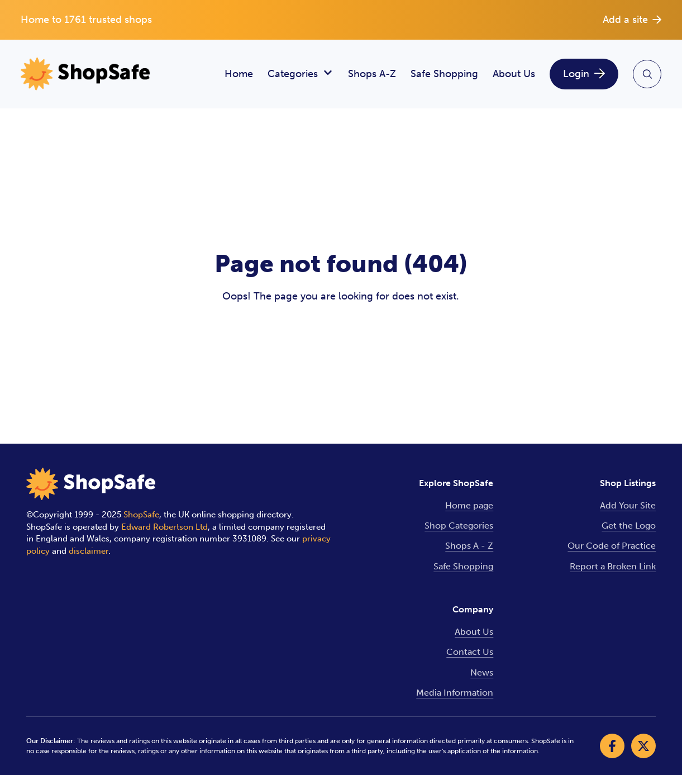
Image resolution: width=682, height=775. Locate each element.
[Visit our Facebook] (612, 746)
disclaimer (88, 551)
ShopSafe (141, 515)
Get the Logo (629, 525)
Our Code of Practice (611, 545)
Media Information (454, 692)
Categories (300, 74)
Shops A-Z (372, 74)
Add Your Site (628, 505)
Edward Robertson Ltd (164, 527)
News (481, 672)
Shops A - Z (469, 545)
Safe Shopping (444, 74)
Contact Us (469, 651)
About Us (514, 74)
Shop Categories (459, 525)
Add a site (632, 19)
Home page (469, 505)
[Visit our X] (643, 746)
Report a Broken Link (613, 566)
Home (239, 74)
